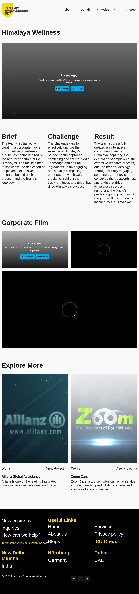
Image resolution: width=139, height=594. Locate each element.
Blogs (54, 541)
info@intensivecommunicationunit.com (25, 542)
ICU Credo (106, 541)
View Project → (57, 468)
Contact (130, 9)
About (68, 9)
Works (6, 468)
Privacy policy (108, 534)
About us (57, 534)
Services (103, 526)
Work (85, 9)
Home (54, 526)
